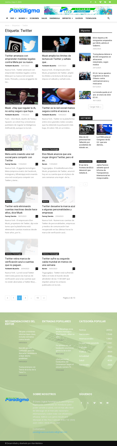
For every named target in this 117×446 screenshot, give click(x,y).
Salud (44, 18)
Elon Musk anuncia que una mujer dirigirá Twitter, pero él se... (57, 157)
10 (38, 298)
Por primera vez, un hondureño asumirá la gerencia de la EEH (64, 348)
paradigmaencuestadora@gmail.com (50, 432)
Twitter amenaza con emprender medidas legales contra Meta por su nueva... (20, 59)
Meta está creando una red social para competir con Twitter (19, 157)
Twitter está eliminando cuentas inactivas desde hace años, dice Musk (21, 209)
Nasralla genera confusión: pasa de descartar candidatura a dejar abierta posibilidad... (28, 353)
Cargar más (95, 107)
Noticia (8, 201)
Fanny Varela (10, 164)
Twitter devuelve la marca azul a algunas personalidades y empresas (58, 209)
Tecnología (90, 18)
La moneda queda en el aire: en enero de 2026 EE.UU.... (102, 94)
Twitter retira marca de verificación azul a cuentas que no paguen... (19, 261)
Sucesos (79, 18)
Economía (34, 18)
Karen (44, 164)
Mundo (23, 18)
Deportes (67, 18)
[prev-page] (7, 297)
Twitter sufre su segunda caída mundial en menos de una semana (57, 261)
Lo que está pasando (84, 132)
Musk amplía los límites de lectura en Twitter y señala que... (56, 59)
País (13, 18)
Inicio (7, 25)
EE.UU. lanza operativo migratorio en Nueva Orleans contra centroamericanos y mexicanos (102, 78)
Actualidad (10, 51)
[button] (108, 18)
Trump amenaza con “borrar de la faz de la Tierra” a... (27, 369)
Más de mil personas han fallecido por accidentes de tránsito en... (85, 142)
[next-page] (44, 297)
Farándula (55, 18)
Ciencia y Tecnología (13, 103)
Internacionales (49, 51)
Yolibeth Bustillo (12, 66)
